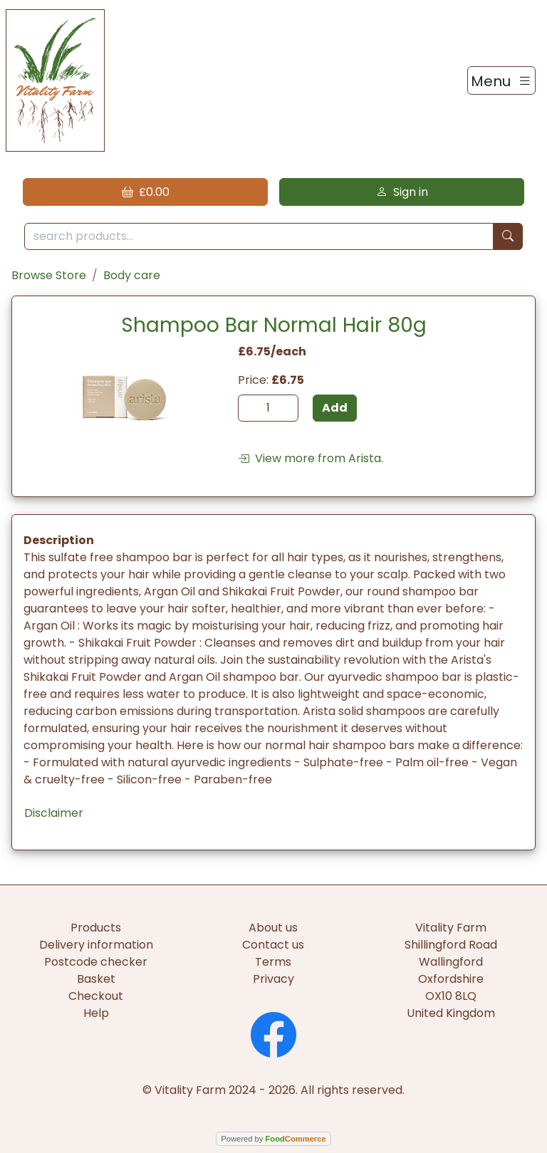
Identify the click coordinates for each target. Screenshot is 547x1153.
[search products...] (259, 237)
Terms (273, 962)
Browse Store (48, 275)
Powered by (273, 1138)
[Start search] (508, 237)
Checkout (95, 996)
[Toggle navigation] (501, 80)
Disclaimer (53, 813)
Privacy (273, 979)
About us (273, 927)
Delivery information (96, 945)
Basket (96, 979)
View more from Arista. (310, 458)
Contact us (273, 945)
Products (96, 927)
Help (96, 1013)
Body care (131, 275)
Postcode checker (95, 962)
